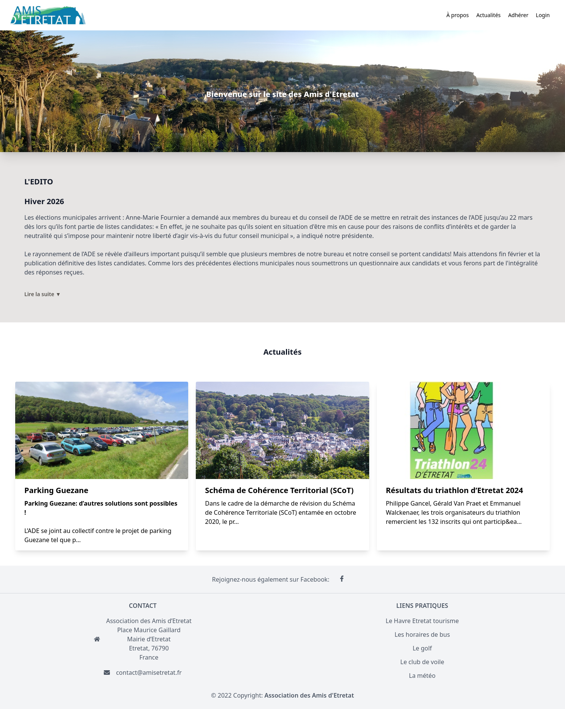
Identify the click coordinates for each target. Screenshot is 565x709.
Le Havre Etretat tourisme (422, 621)
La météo (422, 675)
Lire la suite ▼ (42, 294)
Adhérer (518, 15)
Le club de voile (422, 662)
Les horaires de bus (422, 634)
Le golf (422, 648)
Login (543, 15)
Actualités (488, 15)
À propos (457, 15)
